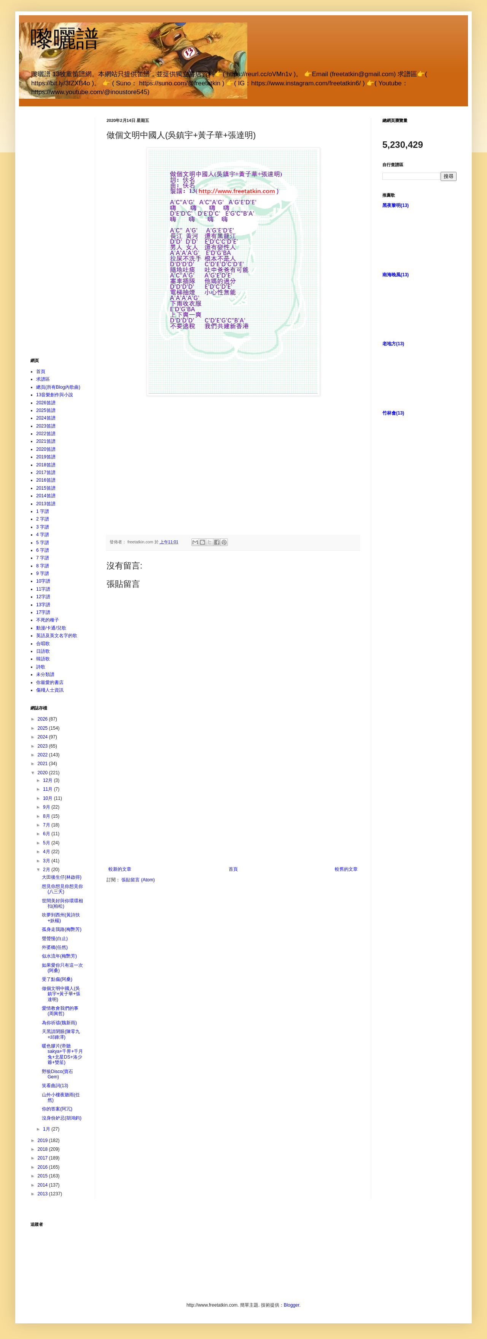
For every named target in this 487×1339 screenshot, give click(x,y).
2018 (43, 1149)
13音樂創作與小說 (54, 394)
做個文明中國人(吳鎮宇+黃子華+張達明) (61, 994)
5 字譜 (42, 542)
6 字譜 (42, 550)
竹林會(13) (393, 413)
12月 (48, 780)
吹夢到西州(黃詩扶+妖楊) (61, 917)
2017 (43, 1158)
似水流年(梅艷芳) (59, 956)
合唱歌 (43, 643)
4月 (47, 851)
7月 (47, 825)
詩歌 (40, 667)
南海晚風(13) (395, 274)
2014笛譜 (46, 495)
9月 (47, 807)
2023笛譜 (46, 426)
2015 (43, 1176)
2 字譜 (42, 519)
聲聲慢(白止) (55, 938)
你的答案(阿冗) (57, 1109)
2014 (43, 1185)
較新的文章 (119, 869)
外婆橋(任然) (55, 947)
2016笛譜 (46, 480)
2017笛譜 (46, 472)
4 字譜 (42, 534)
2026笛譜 (46, 402)
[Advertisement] (233, 809)
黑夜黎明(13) (395, 205)
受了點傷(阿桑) (57, 979)
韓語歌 (43, 658)
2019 (43, 1140)
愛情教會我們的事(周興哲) (60, 1011)
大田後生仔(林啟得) (61, 877)
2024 (43, 737)
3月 (47, 860)
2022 (43, 755)
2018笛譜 (46, 465)
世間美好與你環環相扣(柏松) (62, 903)
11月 (48, 789)
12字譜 (43, 596)
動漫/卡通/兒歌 (51, 628)
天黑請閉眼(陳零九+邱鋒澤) (61, 1034)
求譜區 (43, 379)
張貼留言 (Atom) (137, 880)
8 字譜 (42, 566)
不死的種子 (47, 620)
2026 (43, 719)
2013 (43, 1193)
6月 (47, 833)
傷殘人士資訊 (50, 690)
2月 (47, 869)
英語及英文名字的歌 (56, 635)
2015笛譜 (46, 488)
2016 (43, 1167)
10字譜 (43, 581)
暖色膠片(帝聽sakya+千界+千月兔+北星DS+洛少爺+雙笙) (62, 1054)
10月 (48, 798)
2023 (43, 746)
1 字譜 (42, 511)
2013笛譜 (46, 503)
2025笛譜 (46, 410)
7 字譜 (42, 558)
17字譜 (43, 612)
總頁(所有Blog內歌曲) (58, 387)
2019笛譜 (46, 457)
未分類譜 (45, 674)
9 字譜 (42, 573)
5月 (47, 843)
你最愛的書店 (50, 682)
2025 (43, 728)
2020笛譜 (46, 449)
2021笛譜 (46, 441)
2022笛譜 (46, 433)
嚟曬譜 (64, 38)
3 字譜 (42, 527)
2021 (43, 763)
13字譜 (43, 604)
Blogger (291, 1305)
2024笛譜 (46, 418)
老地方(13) (393, 343)
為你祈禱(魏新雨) (59, 1022)
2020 (43, 772)
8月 (47, 816)
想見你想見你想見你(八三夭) (62, 889)
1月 (47, 1129)
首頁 (233, 869)
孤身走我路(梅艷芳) (61, 929)
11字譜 (43, 589)
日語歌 (43, 651)
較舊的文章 (346, 869)
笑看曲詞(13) (55, 1085)
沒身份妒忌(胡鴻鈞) (61, 1118)
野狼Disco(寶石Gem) (57, 1074)
